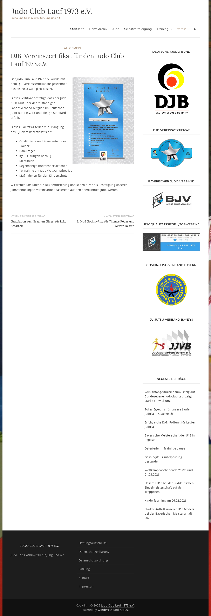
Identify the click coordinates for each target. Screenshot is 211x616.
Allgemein (72, 48)
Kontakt (84, 578)
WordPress (105, 610)
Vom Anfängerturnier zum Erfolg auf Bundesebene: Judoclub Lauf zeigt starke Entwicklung (170, 396)
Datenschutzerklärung (94, 552)
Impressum (86, 586)
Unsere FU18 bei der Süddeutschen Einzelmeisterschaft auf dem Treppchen (169, 487)
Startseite (77, 29)
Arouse (124, 610)
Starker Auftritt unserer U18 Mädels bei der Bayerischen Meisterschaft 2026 (169, 513)
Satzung (84, 569)
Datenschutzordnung (93, 560)
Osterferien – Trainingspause (165, 448)
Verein (181, 29)
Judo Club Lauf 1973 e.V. (52, 11)
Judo (115, 29)
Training (163, 29)
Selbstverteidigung (138, 29)
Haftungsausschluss (93, 543)
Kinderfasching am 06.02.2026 (165, 500)
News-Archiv (98, 29)
